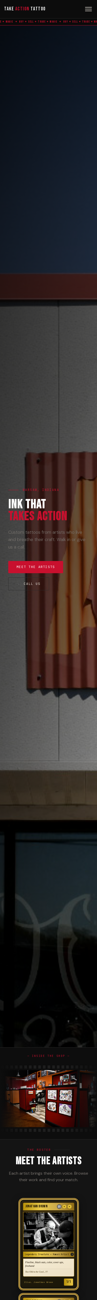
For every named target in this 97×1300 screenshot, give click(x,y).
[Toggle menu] (88, 9)
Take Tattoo (25, 9)
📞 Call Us (29, 583)
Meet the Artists (36, 567)
